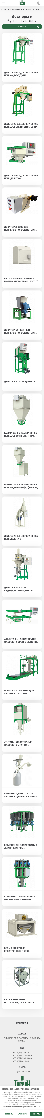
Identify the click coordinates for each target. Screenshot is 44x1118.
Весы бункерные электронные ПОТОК (17, 949)
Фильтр (28, 26)
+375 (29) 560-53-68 (22, 1058)
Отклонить (22, 1114)
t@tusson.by (23, 1071)
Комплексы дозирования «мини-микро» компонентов (20, 847)
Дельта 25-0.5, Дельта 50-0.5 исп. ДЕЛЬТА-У (21, 177)
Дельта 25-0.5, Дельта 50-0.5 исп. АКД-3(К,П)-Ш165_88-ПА (21, 125)
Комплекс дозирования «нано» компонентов (19, 898)
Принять (36, 1114)
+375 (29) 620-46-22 (22, 1061)
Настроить (8, 1114)
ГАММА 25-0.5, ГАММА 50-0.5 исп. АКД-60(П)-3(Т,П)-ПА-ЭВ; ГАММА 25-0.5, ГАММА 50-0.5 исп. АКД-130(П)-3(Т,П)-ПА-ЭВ (21, 486)
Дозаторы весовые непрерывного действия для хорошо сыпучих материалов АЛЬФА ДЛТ (19, 229)
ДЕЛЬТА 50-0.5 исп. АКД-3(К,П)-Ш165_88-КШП (19, 589)
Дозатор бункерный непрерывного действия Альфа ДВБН (19, 332)
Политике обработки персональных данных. (22, 1107)
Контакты (22, 1023)
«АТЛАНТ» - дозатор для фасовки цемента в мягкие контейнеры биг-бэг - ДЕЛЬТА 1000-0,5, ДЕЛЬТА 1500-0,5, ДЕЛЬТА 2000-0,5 (21, 795)
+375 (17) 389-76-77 (22, 1052)
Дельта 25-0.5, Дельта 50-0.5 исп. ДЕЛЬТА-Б (21, 537)
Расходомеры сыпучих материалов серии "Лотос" (21, 280)
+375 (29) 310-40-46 (22, 1055)
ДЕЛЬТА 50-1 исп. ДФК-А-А (19, 381)
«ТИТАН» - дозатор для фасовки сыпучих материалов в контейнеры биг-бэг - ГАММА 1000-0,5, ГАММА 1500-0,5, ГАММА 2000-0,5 (21, 744)
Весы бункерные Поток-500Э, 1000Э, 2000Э (19, 1001)
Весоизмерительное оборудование (21, 10)
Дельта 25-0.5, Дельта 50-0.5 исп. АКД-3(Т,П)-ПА (21, 74)
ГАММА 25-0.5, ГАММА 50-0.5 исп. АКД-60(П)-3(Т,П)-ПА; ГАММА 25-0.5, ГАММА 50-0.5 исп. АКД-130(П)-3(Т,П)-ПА (20, 435)
